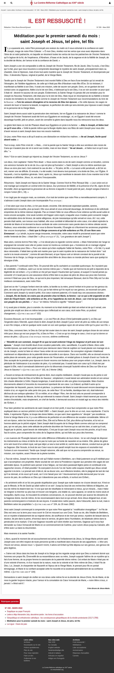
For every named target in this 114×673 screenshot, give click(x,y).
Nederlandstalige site (56, 650)
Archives (19, 10)
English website (54, 647)
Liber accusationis (79, 647)
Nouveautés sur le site (32, 645)
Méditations (77, 645)
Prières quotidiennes (31, 647)
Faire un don (28, 656)
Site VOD (51, 642)
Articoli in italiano (54, 653)
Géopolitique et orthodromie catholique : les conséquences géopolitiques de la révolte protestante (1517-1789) (52, 618)
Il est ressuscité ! (28, 10)
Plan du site (28, 650)
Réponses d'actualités (81, 653)
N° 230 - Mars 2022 (41, 10)
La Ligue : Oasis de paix (17, 624)
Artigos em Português (56, 658)
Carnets (76, 656)
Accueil (3, 10)
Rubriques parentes (10, 601)
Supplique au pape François (18, 611)
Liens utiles (11, 10)
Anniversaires (78, 650)
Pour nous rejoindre (31, 653)
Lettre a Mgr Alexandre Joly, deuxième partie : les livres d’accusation (35, 615)
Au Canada (52, 645)
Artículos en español (55, 656)
